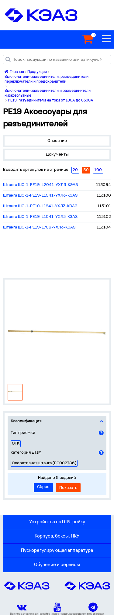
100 (98, 170)
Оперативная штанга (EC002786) (44, 463)
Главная (14, 72)
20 (75, 170)
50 (86, 170)
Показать (68, 488)
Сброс (43, 487)
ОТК (15, 443)
